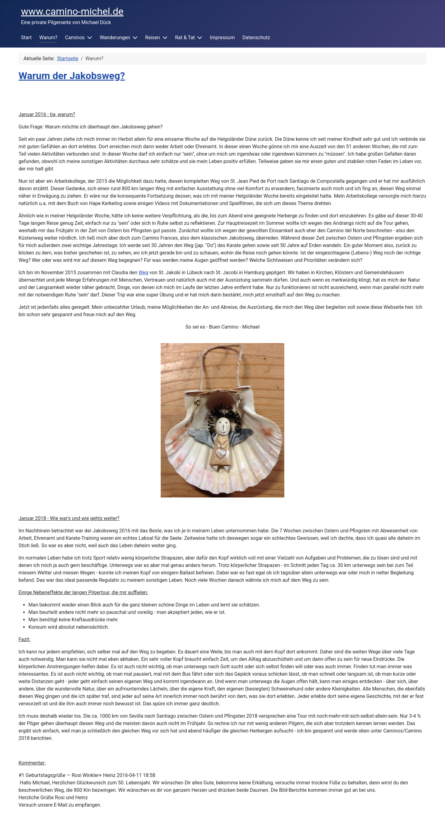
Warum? (48, 37)
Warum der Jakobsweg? (72, 76)
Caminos (75, 37)
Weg (143, 272)
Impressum (222, 37)
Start (26, 37)
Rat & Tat (185, 37)
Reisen (152, 37)
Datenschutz (256, 37)
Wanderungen (115, 37)
